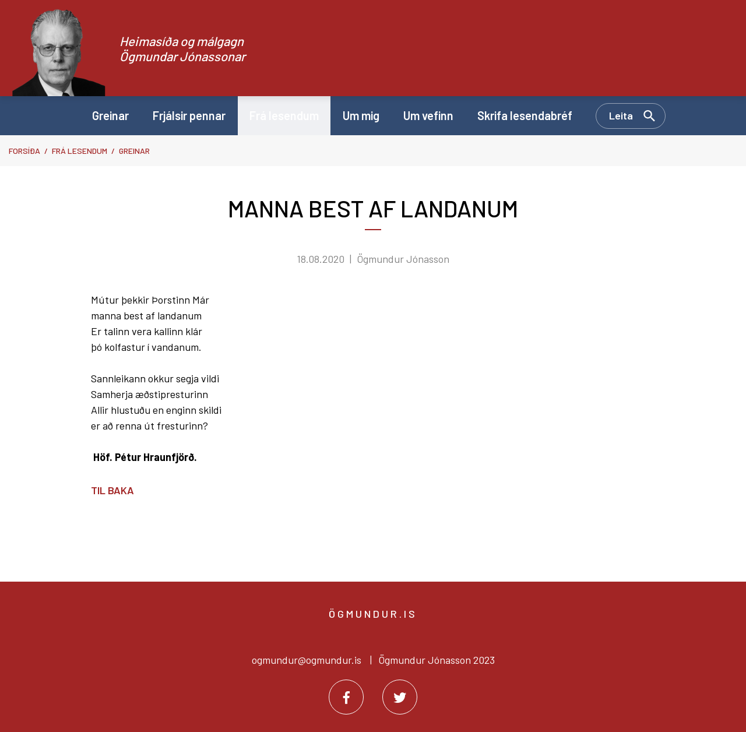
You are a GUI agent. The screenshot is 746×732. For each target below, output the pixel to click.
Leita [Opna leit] (621, 115)
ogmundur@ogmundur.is (306, 659)
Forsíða (24, 151)
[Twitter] (399, 697)
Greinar (134, 151)
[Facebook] (346, 697)
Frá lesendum (79, 151)
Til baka (112, 490)
